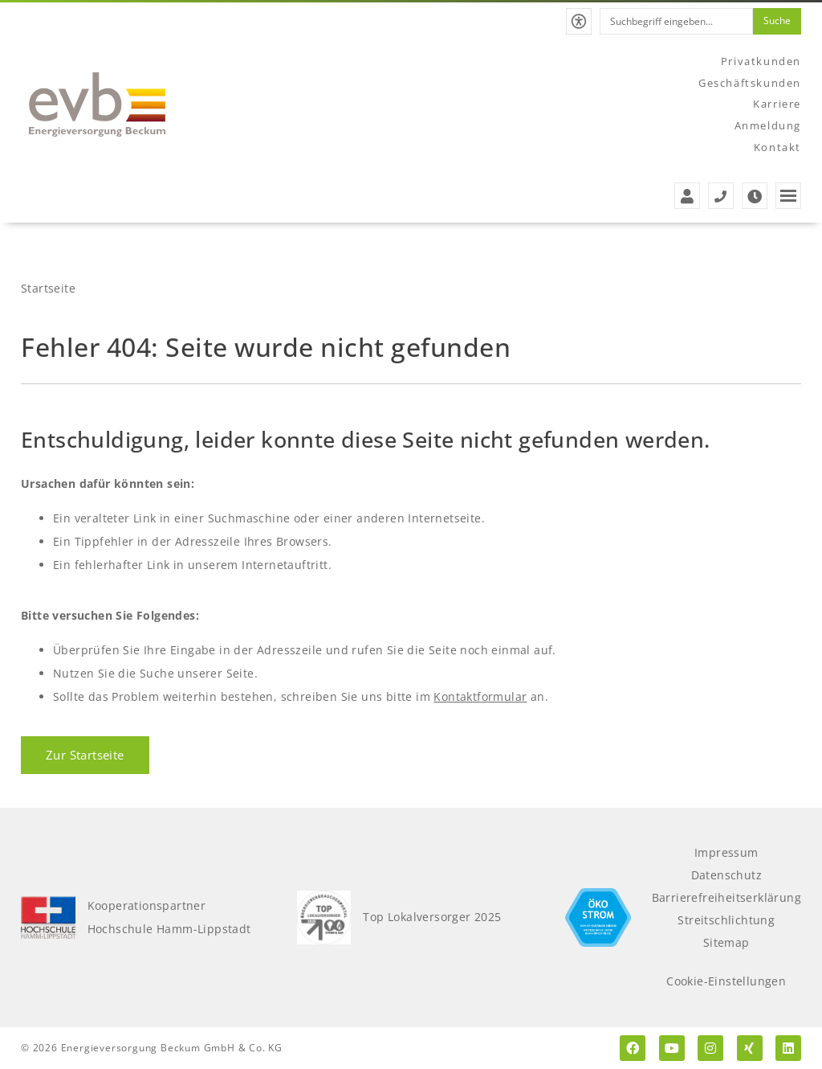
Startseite (48, 288)
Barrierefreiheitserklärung (726, 897)
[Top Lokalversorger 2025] (324, 918)
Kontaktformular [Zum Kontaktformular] (480, 696)
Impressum (726, 852)
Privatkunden (761, 61)
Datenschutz (726, 875)
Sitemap (726, 942)
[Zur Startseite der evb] (97, 104)
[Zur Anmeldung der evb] (687, 195)
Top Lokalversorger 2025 (432, 916)
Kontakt (777, 147)
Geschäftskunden (749, 83)
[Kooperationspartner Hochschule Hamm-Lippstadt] (48, 917)
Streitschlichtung (726, 920)
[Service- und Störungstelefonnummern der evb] (721, 195)
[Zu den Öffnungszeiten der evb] (755, 195)
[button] (579, 21)
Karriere (777, 103)
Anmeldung (768, 125)
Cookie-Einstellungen (726, 981)
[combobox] (676, 21)
